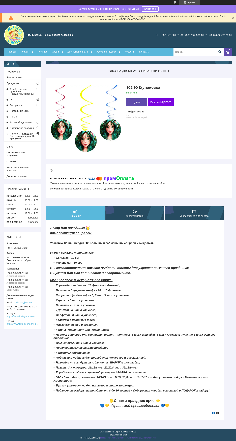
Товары (25, 51)
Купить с (160, 102)
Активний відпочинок (21, 122)
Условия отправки (106, 51)
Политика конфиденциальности (141, 438)
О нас (10, 146)
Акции (55, 51)
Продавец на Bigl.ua (118, 435)
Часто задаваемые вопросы (17, 169)
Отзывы (11, 161)
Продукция (13, 83)
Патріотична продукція (22, 128)
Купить (136, 102)
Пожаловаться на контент (112, 438)
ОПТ (12, 99)
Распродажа (16, 105)
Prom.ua (132, 432)
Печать (14, 116)
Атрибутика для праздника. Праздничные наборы (22, 91)
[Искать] (220, 52)
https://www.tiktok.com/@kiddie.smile (22, 324)
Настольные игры (19, 111)
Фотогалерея (14, 77)
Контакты (150, 9)
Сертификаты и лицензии (16, 154)
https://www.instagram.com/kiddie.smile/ (22, 316)
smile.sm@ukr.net (23, 302)
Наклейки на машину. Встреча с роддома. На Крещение (22, 136)
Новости (129, 51)
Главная (11, 51)
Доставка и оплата (78, 51)
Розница (42, 51)
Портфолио (13, 71)
